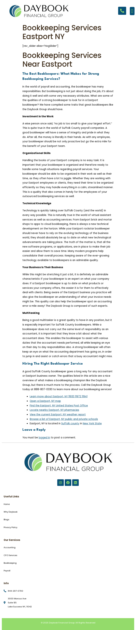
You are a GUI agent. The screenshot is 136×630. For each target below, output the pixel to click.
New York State (92, 423)
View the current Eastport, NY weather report (58, 414)
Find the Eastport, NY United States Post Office (59, 405)
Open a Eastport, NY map (45, 401)
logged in (44, 437)
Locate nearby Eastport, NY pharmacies (54, 410)
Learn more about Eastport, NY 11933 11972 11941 (59, 396)
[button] (132, 11)
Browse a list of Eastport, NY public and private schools (64, 419)
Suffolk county (70, 423)
